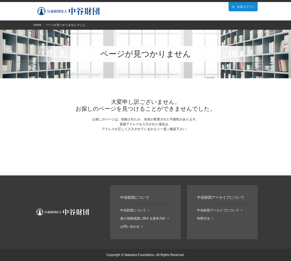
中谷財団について (134, 210)
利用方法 (205, 218)
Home (37, 25)
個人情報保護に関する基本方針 (144, 218)
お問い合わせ (131, 226)
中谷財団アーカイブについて (219, 210)
